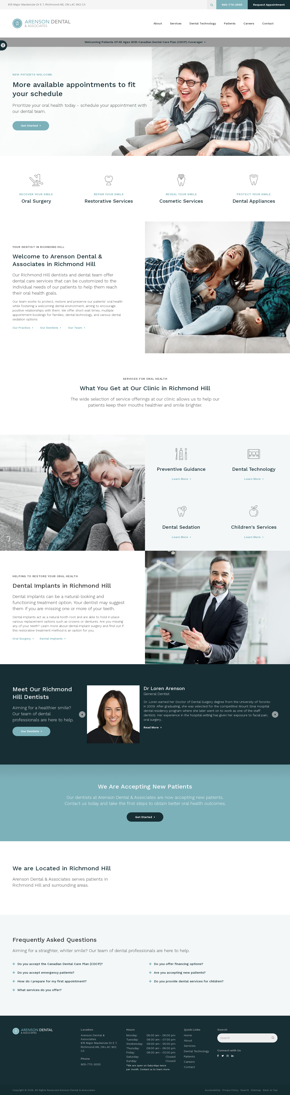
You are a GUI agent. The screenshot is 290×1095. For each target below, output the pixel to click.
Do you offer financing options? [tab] (178, 964)
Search (244, 1090)
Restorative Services (109, 201)
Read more (121, 727)
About (157, 23)
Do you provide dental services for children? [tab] (189, 981)
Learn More (180, 478)
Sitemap (256, 1090)
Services (175, 23)
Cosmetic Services (181, 201)
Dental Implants (51, 638)
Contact (267, 23)
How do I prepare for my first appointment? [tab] (52, 981)
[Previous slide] (82, 714)
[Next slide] (275, 714)
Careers (248, 23)
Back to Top (270, 1090)
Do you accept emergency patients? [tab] (45, 972)
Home (188, 1035)
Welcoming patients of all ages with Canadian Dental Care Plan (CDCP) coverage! (144, 42)
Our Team (75, 327)
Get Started (29, 125)
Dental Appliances (254, 201)
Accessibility (212, 1090)
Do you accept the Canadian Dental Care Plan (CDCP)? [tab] (60, 964)
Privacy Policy (230, 1090)
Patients (229, 23)
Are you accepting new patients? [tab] (180, 972)
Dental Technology (203, 23)
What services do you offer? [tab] (39, 990)
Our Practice (21, 327)
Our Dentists (49, 327)
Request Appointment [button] (269, 4)
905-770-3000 (232, 4)
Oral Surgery (36, 201)
